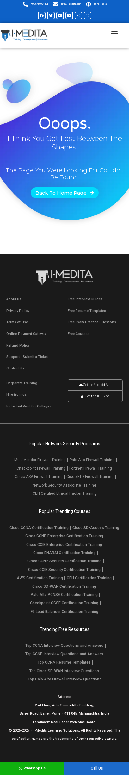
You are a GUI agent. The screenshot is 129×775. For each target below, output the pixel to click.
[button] (114, 31)
